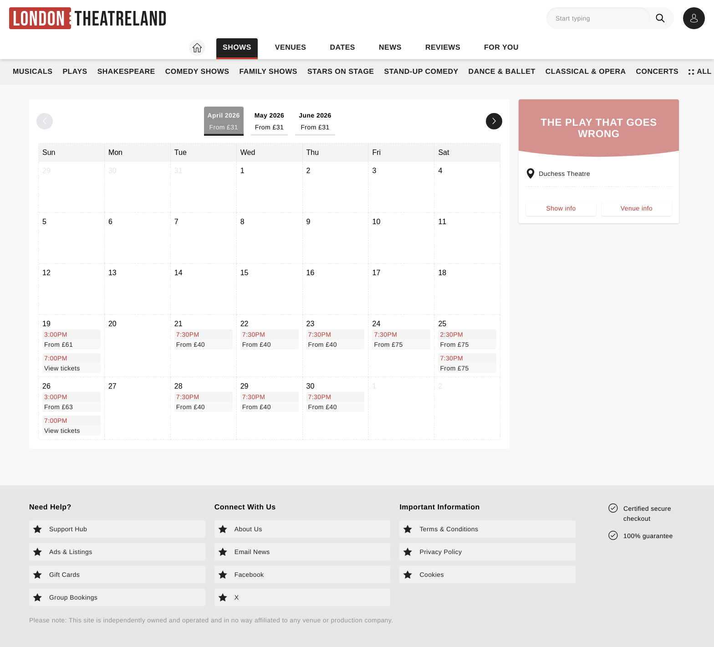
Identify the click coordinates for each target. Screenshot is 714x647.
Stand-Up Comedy (421, 72)
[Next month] (494, 121)
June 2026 (315, 122)
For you (501, 47)
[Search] (662, 18)
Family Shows (268, 72)
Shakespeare (126, 72)
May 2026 (270, 122)
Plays (74, 72)
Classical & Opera (586, 72)
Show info (561, 209)
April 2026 (224, 122)
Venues (290, 47)
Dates (342, 47)
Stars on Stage (340, 72)
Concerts (657, 72)
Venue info (637, 209)
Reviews (442, 47)
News (390, 47)
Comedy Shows (197, 72)
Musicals (32, 72)
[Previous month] (44, 121)
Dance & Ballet (502, 72)
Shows (237, 47)
